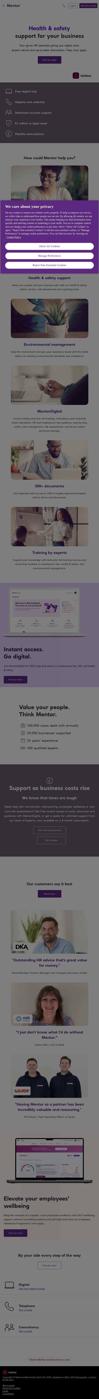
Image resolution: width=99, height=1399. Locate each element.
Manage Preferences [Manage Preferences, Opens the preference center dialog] (49, 255)
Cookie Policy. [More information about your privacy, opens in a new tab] (13, 237)
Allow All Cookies (49, 246)
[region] (49, 237)
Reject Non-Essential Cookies (49, 265)
